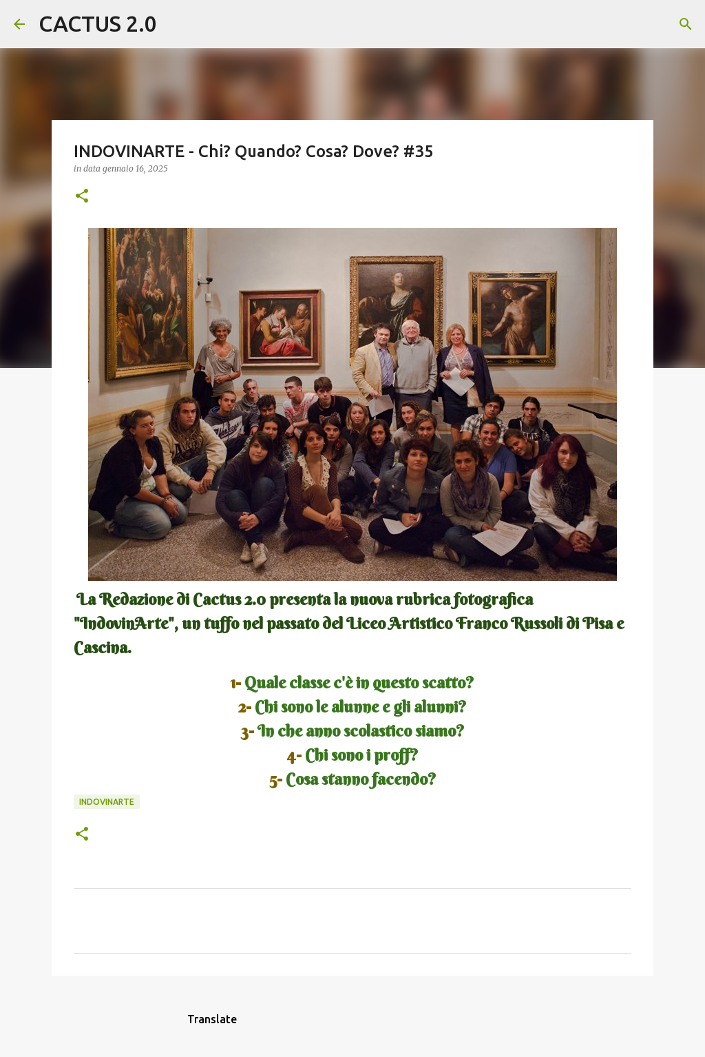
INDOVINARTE (106, 801)
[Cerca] (176, 24)
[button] (82, 196)
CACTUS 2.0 (98, 23)
